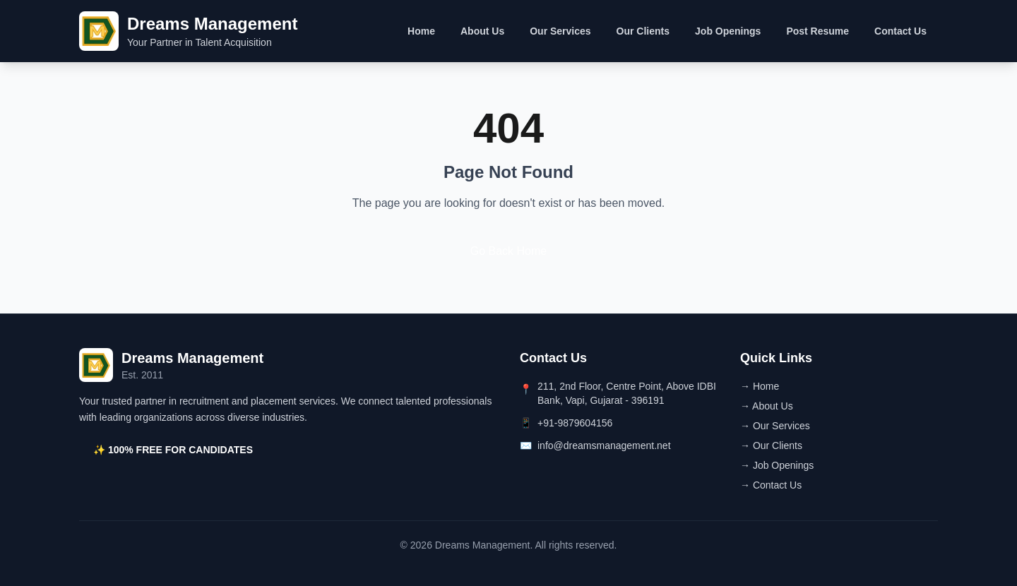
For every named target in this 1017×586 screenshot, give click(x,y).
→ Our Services (775, 425)
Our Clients (643, 31)
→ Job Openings (777, 465)
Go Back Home (508, 251)
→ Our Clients (771, 445)
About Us (482, 31)
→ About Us (766, 406)
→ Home (759, 386)
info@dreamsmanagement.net (604, 445)
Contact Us (900, 31)
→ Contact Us (771, 485)
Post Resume (817, 31)
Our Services (560, 31)
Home (421, 31)
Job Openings (728, 31)
